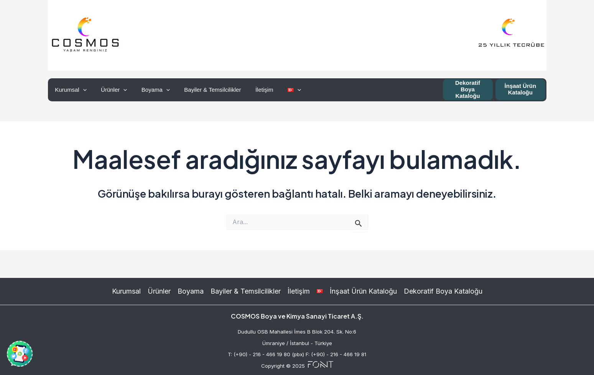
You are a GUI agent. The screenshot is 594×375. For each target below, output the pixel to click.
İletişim (251, 89)
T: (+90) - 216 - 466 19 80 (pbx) (266, 354)
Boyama (148, 89)
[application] (81, 89)
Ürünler (110, 89)
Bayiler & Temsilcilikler (202, 89)
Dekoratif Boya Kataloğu (467, 89)
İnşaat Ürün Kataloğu (520, 89)
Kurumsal (69, 89)
